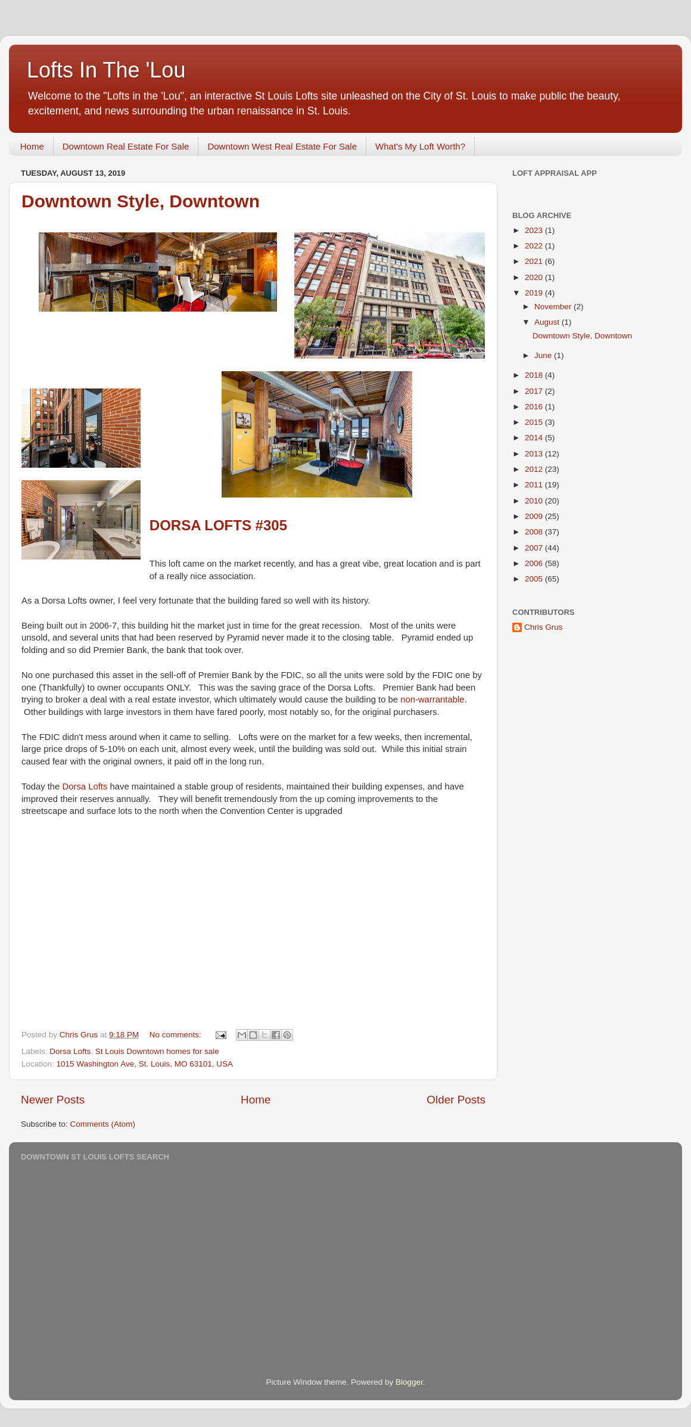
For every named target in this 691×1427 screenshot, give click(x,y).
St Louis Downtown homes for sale (157, 1051)
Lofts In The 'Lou (106, 70)
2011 (535, 484)
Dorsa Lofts (85, 786)
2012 (535, 469)
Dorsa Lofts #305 (218, 525)
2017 (535, 391)
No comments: (177, 1034)
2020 (535, 277)
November (554, 306)
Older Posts (456, 1099)
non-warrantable (432, 699)
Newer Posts (53, 1099)
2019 (535, 292)
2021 (535, 261)
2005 (535, 578)
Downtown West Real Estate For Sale (282, 146)
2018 (535, 375)
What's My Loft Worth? (420, 146)
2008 (535, 531)
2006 (535, 563)
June (544, 355)
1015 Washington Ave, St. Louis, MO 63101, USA (145, 1063)
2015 (535, 422)
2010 (535, 500)
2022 (535, 245)
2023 (535, 230)
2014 (535, 437)
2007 (535, 547)
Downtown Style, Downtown (140, 201)
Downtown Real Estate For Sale (126, 146)
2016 (535, 406)
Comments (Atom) (103, 1124)
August (548, 322)
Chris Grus (543, 627)
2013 (535, 453)
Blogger (409, 1382)
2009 (535, 516)
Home (32, 146)
